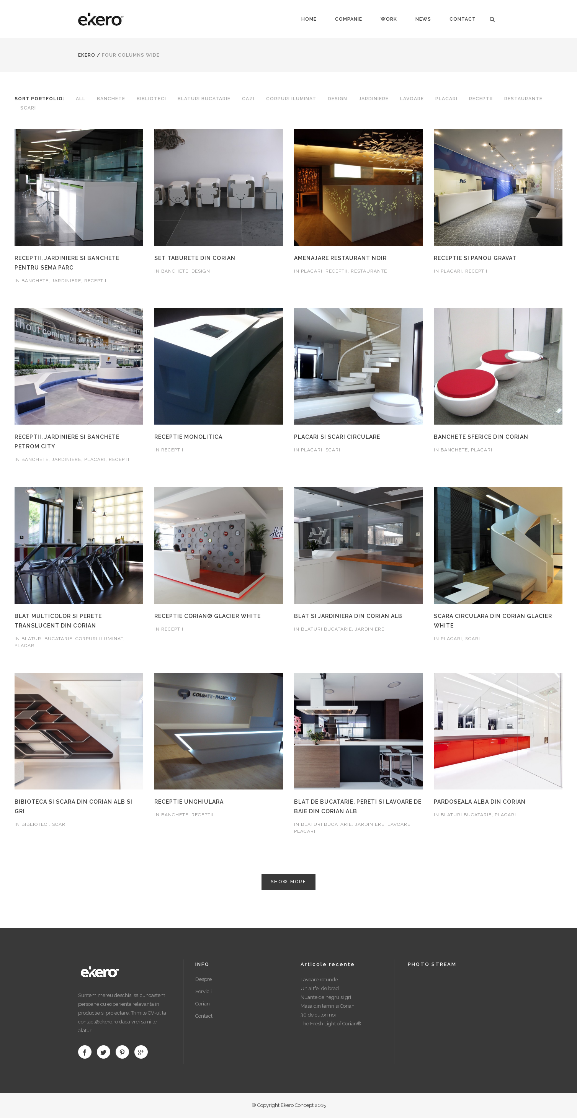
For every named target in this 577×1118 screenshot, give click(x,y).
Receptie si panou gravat (475, 258)
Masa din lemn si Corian (328, 1006)
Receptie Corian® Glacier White (207, 616)
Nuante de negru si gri (326, 997)
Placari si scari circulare (337, 437)
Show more (288, 881)
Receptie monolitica (188, 437)
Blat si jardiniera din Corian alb (348, 616)
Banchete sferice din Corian (481, 437)
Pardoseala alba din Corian (480, 802)
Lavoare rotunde (319, 979)
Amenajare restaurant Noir (340, 258)
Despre (203, 979)
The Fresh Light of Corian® (331, 1023)
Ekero (86, 55)
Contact (203, 1016)
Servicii (203, 991)
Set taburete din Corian (194, 258)
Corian (202, 1004)
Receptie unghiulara (189, 802)
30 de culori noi (318, 1015)
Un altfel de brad (320, 988)
